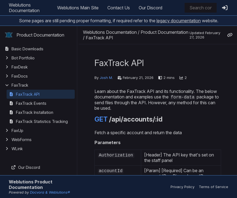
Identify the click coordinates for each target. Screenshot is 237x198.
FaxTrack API (28, 94)
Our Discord (150, 7)
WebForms (22, 139)
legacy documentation (179, 20)
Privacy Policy (182, 187)
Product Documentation (34, 35)
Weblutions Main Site (78, 7)
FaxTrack (20, 85)
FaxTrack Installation (34, 112)
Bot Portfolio (23, 58)
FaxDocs (20, 76)
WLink (17, 148)
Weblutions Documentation (24, 7)
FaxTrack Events (31, 103)
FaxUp (17, 130)
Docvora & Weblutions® (50, 192)
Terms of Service (213, 187)
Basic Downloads (27, 48)
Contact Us (118, 7)
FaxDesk (20, 67)
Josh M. (106, 77)
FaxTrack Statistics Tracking (42, 121)
